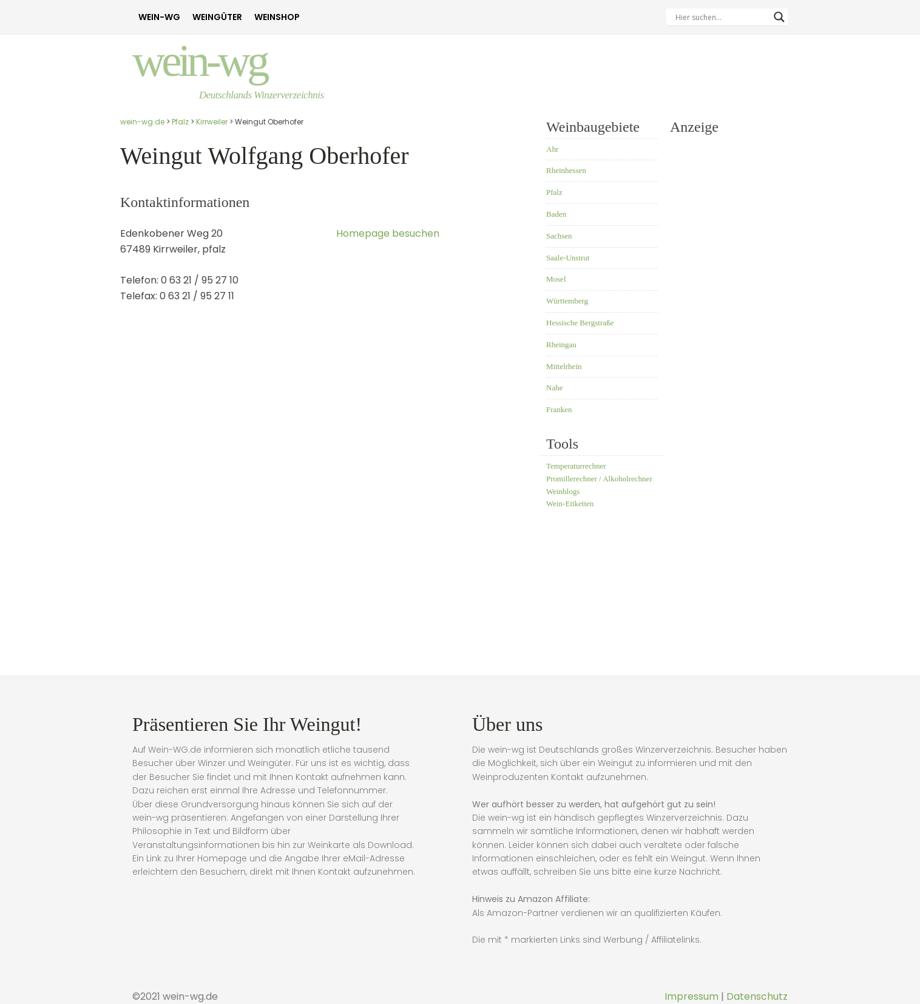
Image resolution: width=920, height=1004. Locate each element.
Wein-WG (159, 17)
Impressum (692, 996)
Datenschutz (757, 996)
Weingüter (217, 17)
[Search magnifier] (779, 16)
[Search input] (721, 16)
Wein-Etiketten (570, 503)
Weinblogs (563, 491)
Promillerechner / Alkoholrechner (599, 478)
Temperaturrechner (576, 465)
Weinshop (277, 17)
